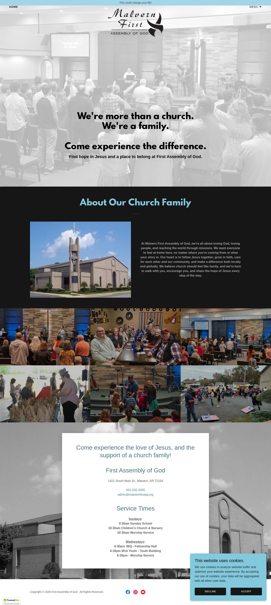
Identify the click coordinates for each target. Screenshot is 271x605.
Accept (246, 591)
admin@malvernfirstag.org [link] (135, 494)
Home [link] (13, 12)
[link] (135, 11)
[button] (256, 12)
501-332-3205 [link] (135, 490)
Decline (210, 591)
